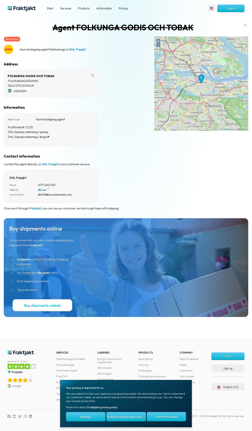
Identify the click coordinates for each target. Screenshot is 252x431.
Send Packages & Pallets (70, 359)
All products (145, 359)
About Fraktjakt (189, 359)
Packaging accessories (152, 376)
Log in (231, 8)
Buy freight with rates (44, 273)
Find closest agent (66, 370)
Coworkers (186, 370)
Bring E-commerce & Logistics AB (109, 360)
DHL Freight (84, 49)
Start (50, 8)
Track (27, 290)
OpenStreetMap (225, 129)
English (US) (227, 387)
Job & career (187, 376)
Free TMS (61, 376)
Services (65, 8)
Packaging (145, 370)
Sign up (228, 368)
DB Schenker (104, 368)
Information (104, 8)
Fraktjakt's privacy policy (102, 407)
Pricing (123, 8)
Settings (85, 417)
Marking (143, 365)
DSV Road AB (105, 379)
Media (183, 365)
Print (27, 281)
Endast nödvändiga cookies (126, 417)
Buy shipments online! (49, 305)
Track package (65, 365)
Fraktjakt (41, 208)
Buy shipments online (42, 228)
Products (84, 8)
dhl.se (48, 190)
